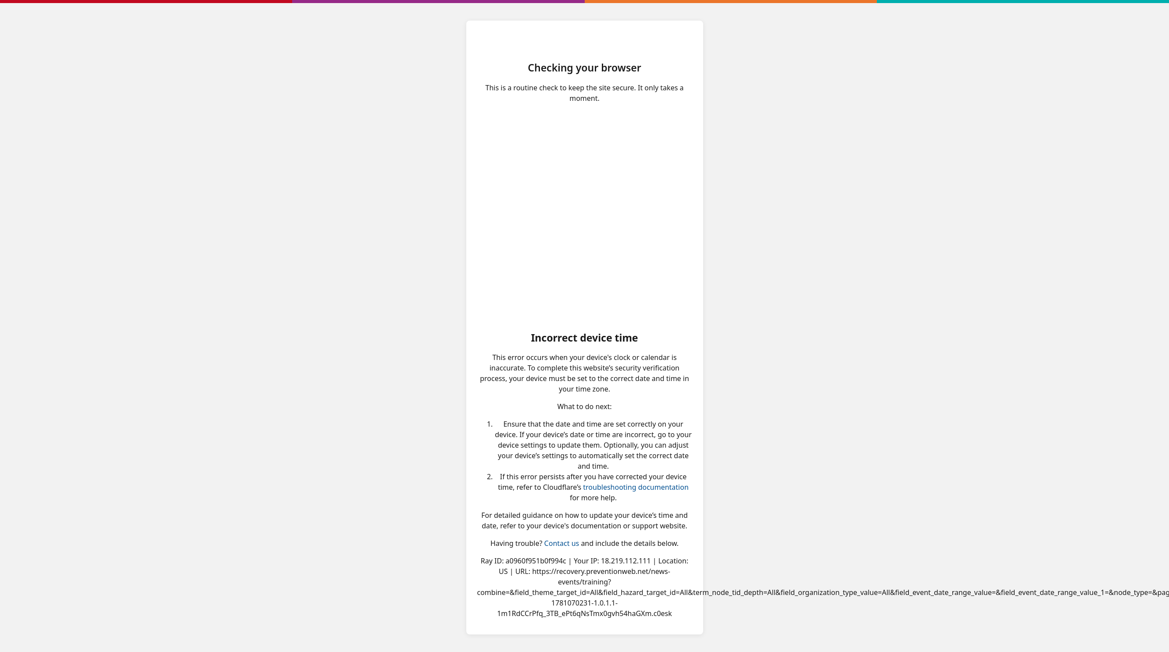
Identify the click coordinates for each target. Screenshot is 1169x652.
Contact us (561, 543)
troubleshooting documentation (636, 487)
